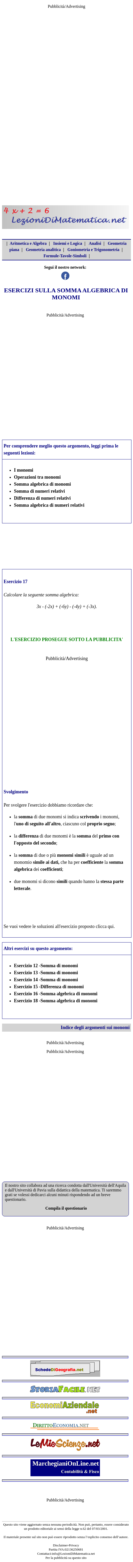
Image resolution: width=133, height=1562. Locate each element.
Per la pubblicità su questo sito (66, 1558)
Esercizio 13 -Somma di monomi (46, 972)
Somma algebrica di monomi (42, 484)
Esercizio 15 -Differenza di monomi (49, 986)
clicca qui (105, 926)
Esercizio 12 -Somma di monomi (46, 965)
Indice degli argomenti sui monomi (95, 1027)
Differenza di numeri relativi (42, 498)
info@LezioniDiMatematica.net (73, 1554)
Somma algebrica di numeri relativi (49, 505)
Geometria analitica (43, 249)
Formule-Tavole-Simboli (65, 256)
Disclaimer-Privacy (66, 1545)
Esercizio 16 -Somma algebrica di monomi (55, 993)
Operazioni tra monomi (37, 477)
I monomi (23, 470)
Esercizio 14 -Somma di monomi (46, 979)
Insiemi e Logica (67, 243)
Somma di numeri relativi (39, 491)
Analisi (95, 243)
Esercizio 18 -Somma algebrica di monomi (55, 1000)
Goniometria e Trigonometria (93, 249)
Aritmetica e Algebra (28, 243)
